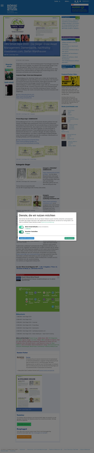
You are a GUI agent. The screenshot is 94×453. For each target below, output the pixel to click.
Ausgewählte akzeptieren (26, 238)
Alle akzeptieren (69, 238)
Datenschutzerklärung (47, 222)
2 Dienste (27, 228)
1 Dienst (27, 233)
